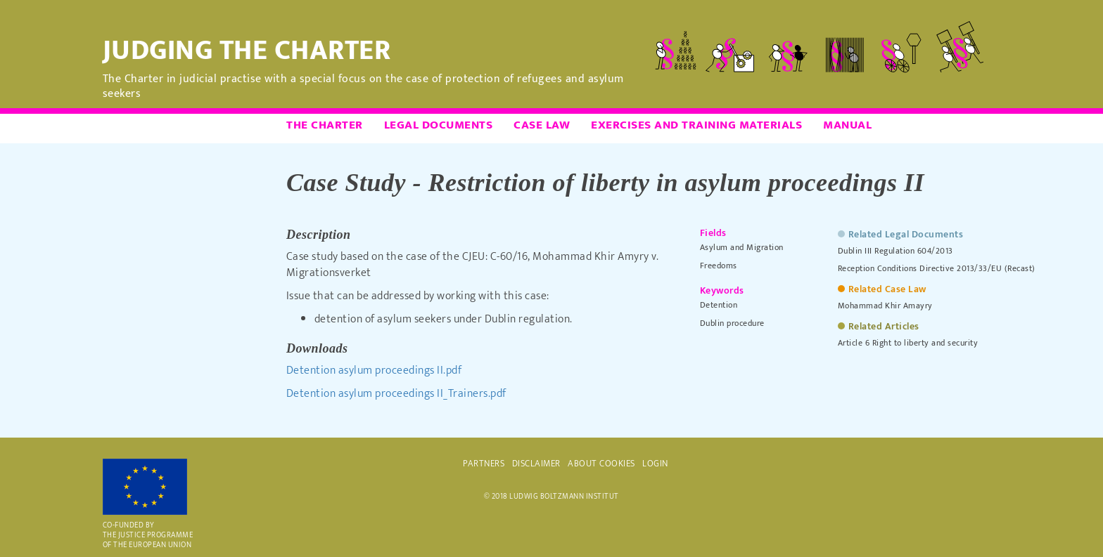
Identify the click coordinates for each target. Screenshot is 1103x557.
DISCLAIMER (536, 463)
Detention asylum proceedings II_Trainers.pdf (396, 393)
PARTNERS (483, 463)
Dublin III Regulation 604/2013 (895, 251)
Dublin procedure (732, 323)
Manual (847, 125)
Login (655, 463)
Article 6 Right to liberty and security (908, 343)
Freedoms (718, 265)
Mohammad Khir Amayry (885, 306)
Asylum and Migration (742, 247)
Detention (719, 305)
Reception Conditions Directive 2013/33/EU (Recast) (936, 268)
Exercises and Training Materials (696, 125)
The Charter (324, 125)
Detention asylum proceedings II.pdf (374, 370)
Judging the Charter (247, 50)
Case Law (542, 125)
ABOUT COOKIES (601, 463)
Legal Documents (438, 125)
